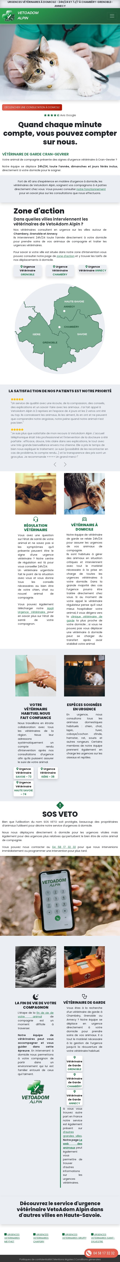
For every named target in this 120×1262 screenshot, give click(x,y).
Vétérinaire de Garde (74, 1061)
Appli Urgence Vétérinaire (36, 609)
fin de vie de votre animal (36, 1012)
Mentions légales (64, 1257)
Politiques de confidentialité (35, 1257)
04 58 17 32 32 (104, 1253)
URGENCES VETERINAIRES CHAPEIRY (41, 1236)
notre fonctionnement (91, 189)
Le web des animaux (72, 1141)
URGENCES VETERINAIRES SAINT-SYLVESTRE (103, 1236)
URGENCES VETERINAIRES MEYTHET (12, 1236)
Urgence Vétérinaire (27, 270)
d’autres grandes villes (72, 1132)
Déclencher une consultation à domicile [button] (32, 107)
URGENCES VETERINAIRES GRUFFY (74, 1234)
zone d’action (66, 256)
